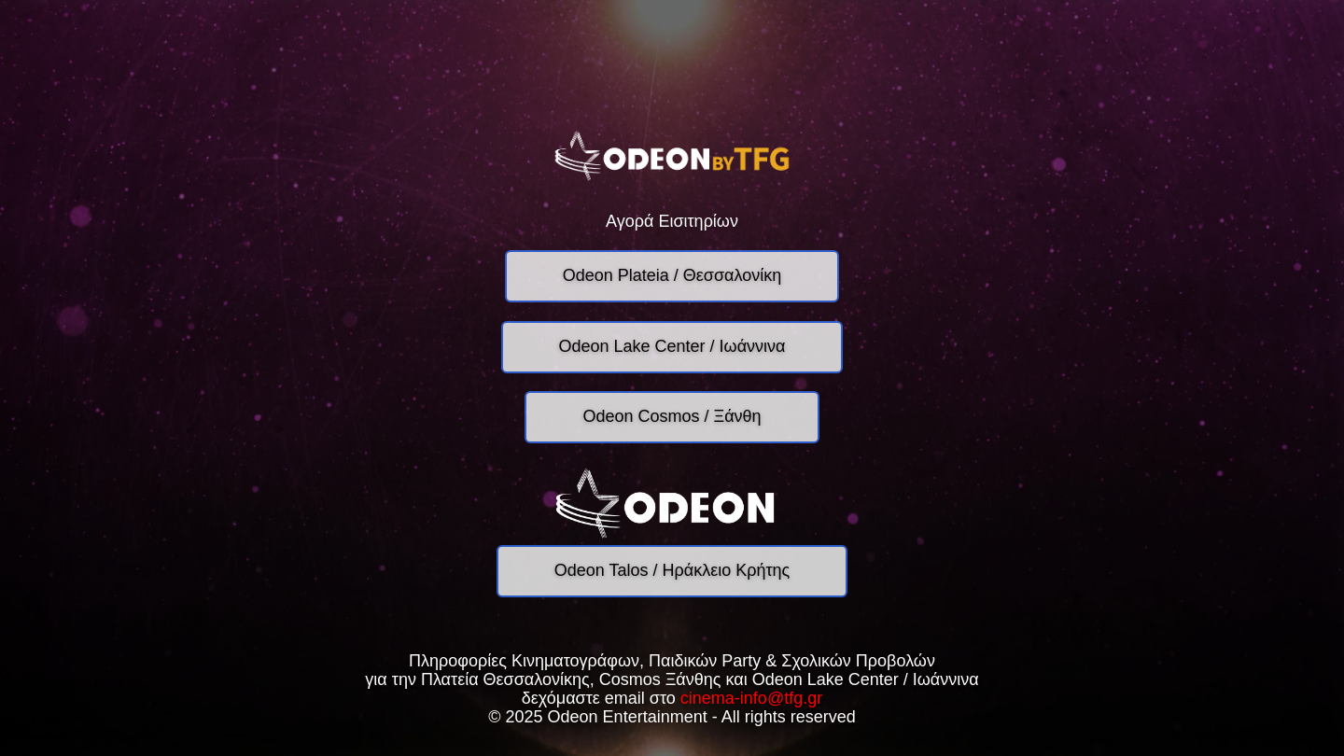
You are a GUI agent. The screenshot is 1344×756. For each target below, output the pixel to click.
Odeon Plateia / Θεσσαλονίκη (672, 275)
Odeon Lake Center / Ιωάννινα (672, 346)
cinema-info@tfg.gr (751, 698)
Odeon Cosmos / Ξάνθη (671, 416)
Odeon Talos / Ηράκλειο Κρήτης (672, 570)
